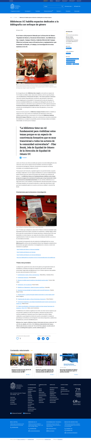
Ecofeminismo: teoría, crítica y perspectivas (28, 274)
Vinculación (30, 395)
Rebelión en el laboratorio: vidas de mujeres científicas (31, 287)
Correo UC (79, 1)
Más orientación (51, 430)
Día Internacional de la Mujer (72, 58)
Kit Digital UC (60, 439)
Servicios (52, 384)
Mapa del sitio (27, 413)
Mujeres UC (69, 64)
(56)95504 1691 (69, 428)
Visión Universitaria (71, 60)
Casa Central (12, 397)
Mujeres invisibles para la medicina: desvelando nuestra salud (33, 280)
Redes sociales (41, 392)
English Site (77, 6)
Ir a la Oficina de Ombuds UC (71, 432)
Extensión (29, 393)
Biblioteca (58, 0)
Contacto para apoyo (52, 428)
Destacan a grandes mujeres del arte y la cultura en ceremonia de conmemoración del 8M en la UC (45, 371)
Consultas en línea (64, 389)
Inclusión (68, 53)
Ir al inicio (11, 0)
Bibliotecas (68, 48)
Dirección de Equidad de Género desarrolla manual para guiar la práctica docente (68, 371)
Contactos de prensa (64, 393)
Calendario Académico (32, 409)
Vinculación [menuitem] (68, 11)
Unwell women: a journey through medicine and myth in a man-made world (36, 294)
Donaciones (64, 0)
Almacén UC (52, 389)
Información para (69, 6)
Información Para (31, 407)
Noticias (15, 17)
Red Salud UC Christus (54, 387)
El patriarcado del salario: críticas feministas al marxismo (32, 299)
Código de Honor (31, 400)
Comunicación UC (43, 385)
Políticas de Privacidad (15, 413)
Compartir (24, 157)
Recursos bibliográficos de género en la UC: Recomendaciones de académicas (36, 257)
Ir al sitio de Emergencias (35, 430)
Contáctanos (64, 384)
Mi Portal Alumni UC (53, 397)
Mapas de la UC (30, 410)
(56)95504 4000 (15, 427)
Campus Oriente (13, 398)
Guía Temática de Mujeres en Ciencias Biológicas (29, 254)
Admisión (45, 0)
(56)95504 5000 (33, 428)
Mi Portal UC (72, 0)
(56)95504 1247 (69, 430)
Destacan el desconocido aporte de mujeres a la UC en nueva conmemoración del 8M (21, 371)
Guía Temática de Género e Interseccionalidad (28, 249)
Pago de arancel (53, 402)
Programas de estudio (32, 387)
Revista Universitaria (42, 395)
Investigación (75, 64)
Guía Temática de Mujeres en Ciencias (26, 252)
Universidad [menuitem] (77, 11)
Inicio (11, 17)
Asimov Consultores (21, 439)
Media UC (40, 397)
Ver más (28, 374)
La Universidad (32, 384)
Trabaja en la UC (53, 395)
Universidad (30, 397)
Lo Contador (12, 402)
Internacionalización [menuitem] (48, 11)
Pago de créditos (53, 400)
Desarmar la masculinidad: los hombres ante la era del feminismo (34, 290)
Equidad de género (70, 62)
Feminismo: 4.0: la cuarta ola (25, 284)
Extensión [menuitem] (59, 11)
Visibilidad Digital (31, 439)
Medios (52, 1)
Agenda (40, 390)
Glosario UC (41, 400)
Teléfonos (62, 387)
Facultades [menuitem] (38, 11)
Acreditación (77, 384)
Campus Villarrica (13, 403)
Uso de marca (41, 402)
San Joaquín (12, 400)
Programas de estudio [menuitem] (16, 11)
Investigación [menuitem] (28, 11)
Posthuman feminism (23, 277)
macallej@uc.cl (69, 43)
